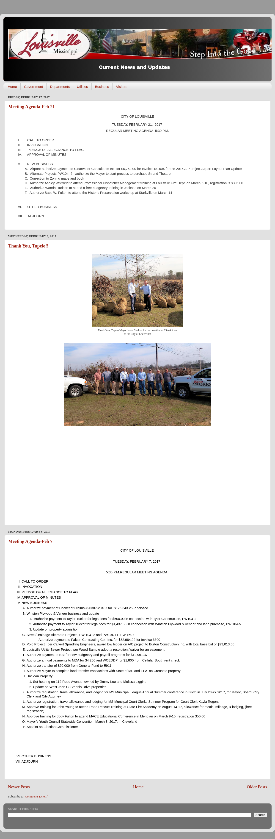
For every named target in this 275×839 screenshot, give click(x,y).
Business (102, 87)
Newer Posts (19, 786)
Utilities (82, 87)
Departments (60, 87)
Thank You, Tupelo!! (28, 245)
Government (33, 87)
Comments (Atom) (36, 796)
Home (12, 87)
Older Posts (257, 786)
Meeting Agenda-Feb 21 (31, 106)
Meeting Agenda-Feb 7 (30, 541)
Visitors (121, 87)
